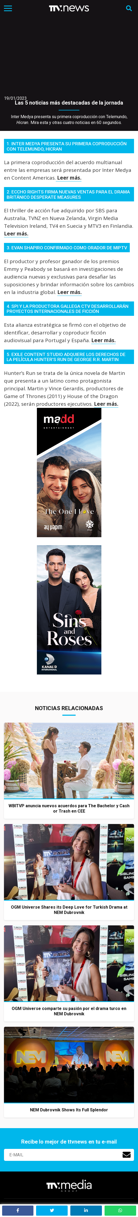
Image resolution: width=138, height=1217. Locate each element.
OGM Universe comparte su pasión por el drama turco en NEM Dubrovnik (69, 1011)
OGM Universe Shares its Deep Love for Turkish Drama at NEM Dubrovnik (69, 910)
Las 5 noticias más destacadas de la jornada (69, 103)
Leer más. (68, 177)
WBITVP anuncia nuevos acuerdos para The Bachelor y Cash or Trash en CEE (69, 808)
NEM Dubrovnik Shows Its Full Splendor (69, 1109)
